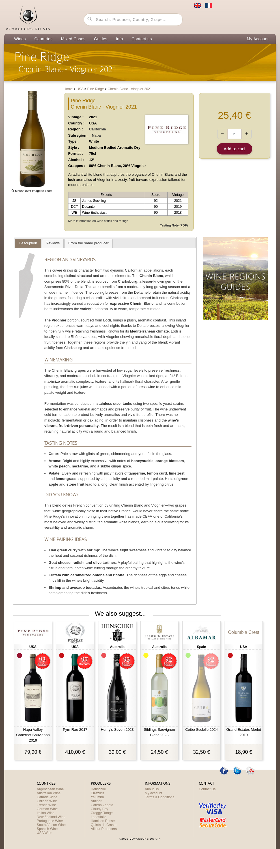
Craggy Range (102, 813)
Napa (96, 135)
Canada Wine (47, 797)
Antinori (96, 801)
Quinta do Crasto (104, 825)
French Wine (46, 805)
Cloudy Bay (99, 809)
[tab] (28, 243)
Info (119, 39)
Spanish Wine (47, 829)
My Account (258, 39)
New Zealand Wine (51, 817)
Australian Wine (49, 793)
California (97, 129)
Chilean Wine (47, 801)
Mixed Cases (73, 39)
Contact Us (207, 789)
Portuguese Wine (50, 821)
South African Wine (51, 825)
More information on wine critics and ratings (98, 221)
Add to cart (234, 148)
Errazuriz (97, 793)
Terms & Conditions (159, 797)
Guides (100, 39)
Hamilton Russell (103, 821)
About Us (152, 789)
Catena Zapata (102, 805)
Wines (20, 39)
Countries (43, 39)
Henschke (98, 789)
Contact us (142, 39)
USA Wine (44, 833)
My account (153, 793)
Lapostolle (98, 817)
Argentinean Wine (50, 789)
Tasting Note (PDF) (174, 225)
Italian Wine (46, 813)
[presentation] (28, 243)
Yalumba (97, 797)
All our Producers (104, 829)
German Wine (47, 809)
